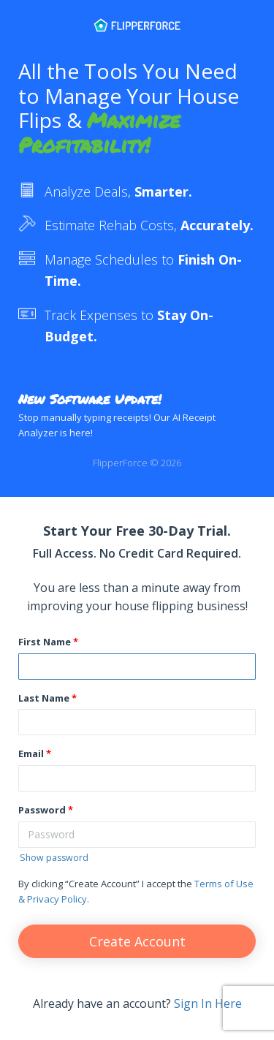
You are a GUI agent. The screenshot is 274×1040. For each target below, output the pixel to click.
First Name (44, 641)
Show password (54, 857)
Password (42, 809)
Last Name (43, 698)
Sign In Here (208, 1003)
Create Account (137, 941)
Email (31, 753)
